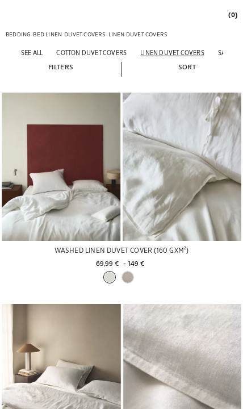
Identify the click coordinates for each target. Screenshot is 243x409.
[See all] (32, 52)
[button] (60, 66)
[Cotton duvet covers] (91, 52)
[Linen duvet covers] (172, 52)
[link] (232, 14)
